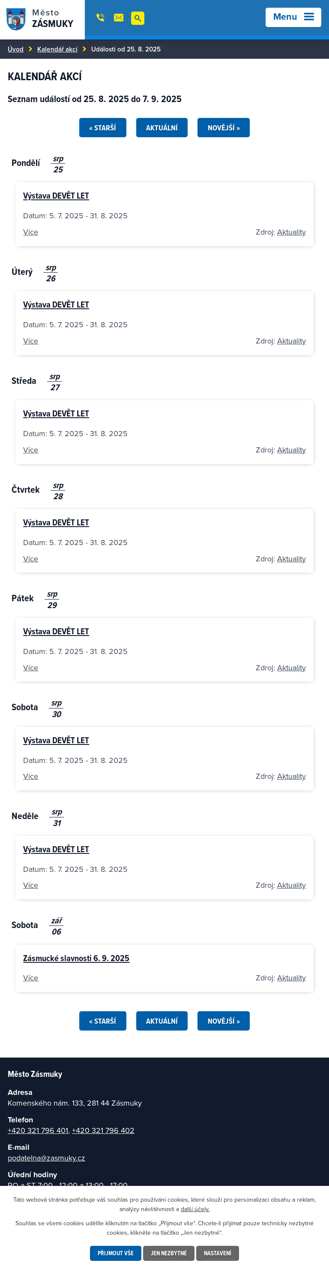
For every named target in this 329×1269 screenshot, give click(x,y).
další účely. (195, 1209)
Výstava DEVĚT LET (56, 195)
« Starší (102, 127)
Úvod (16, 49)
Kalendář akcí (57, 49)
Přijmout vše (116, 1253)
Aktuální (162, 127)
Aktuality (291, 231)
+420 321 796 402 (103, 1130)
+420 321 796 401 (38, 1130)
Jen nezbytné (169, 1253)
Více (30, 231)
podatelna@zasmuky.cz (46, 1157)
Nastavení (217, 1253)
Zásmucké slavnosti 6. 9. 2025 (76, 958)
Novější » (224, 127)
